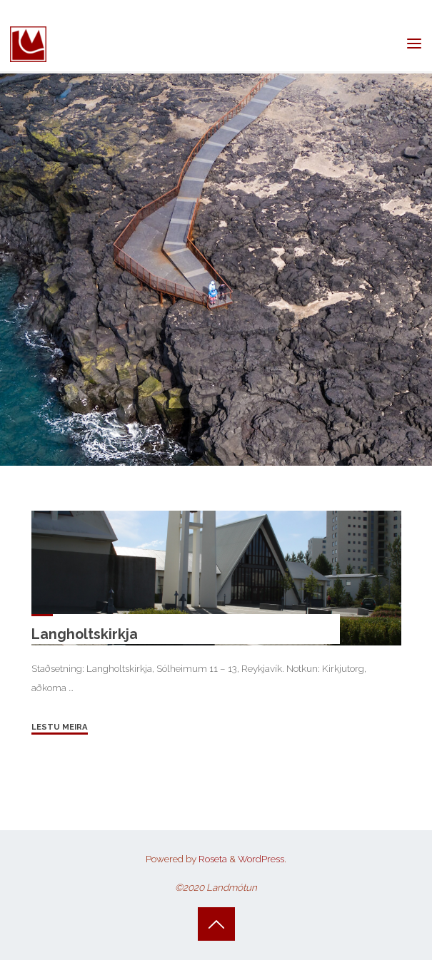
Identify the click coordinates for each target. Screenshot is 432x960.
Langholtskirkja (84, 634)
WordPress (261, 858)
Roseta (211, 858)
